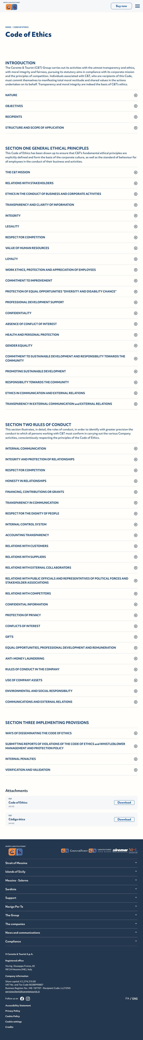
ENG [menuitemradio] (135, 998)
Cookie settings (13, 1021)
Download (124, 802)
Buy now (121, 6)
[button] (71, 95)
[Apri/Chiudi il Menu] (137, 6)
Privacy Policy (12, 1010)
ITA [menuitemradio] (127, 998)
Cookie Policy (12, 1016)
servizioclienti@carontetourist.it (22, 991)
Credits (9, 1027)
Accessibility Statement (18, 1005)
